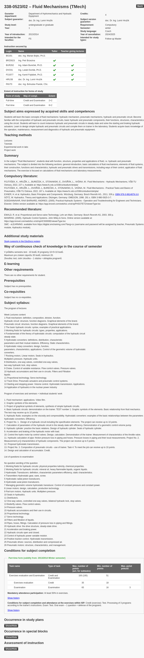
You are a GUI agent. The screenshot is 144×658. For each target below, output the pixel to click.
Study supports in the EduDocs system (22, 241)
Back (140, 6)
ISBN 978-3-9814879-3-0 (127, 194)
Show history (14, 598)
